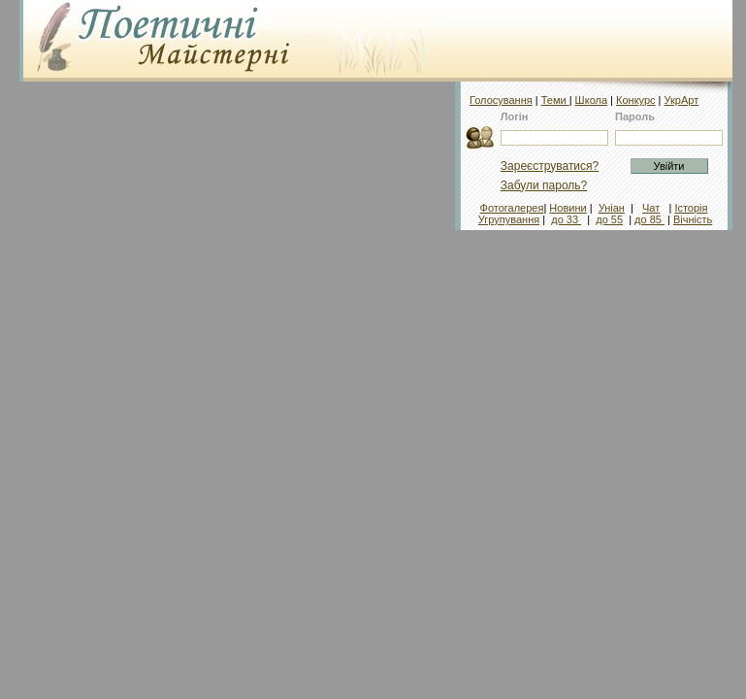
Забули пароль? (544, 185)
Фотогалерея (512, 208)
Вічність (692, 219)
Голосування (501, 100)
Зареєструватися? (550, 166)
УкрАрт (682, 100)
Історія (690, 208)
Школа (591, 100)
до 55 (609, 219)
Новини (567, 208)
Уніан (612, 208)
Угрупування (508, 219)
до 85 (649, 219)
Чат (651, 208)
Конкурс (636, 100)
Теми (555, 100)
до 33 (566, 219)
